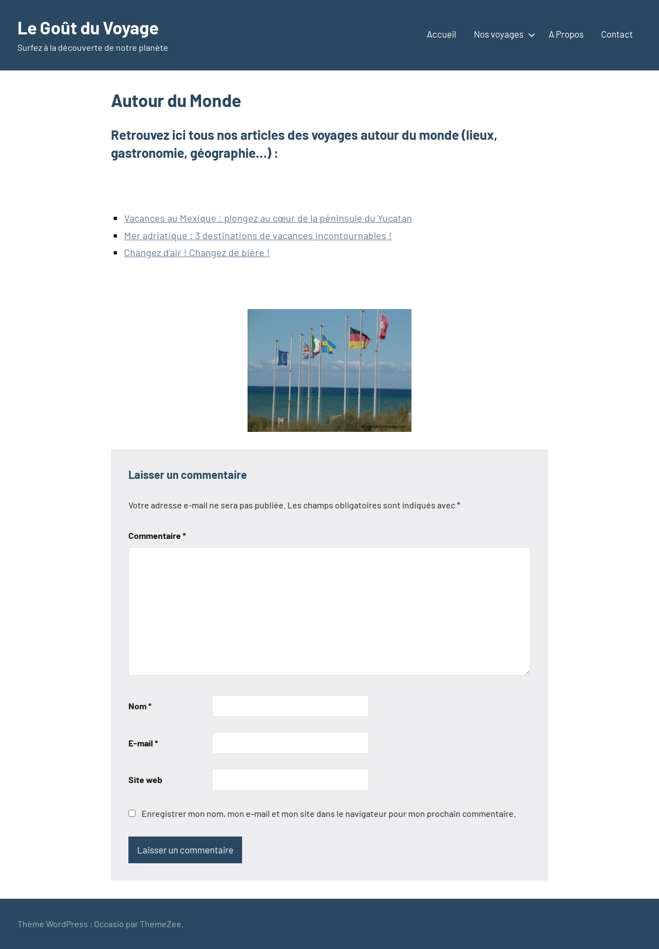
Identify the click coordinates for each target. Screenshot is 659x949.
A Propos (566, 33)
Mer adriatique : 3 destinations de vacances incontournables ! (258, 235)
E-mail (143, 743)
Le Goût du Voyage (87, 27)
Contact (617, 33)
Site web (145, 779)
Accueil (441, 33)
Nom (139, 706)
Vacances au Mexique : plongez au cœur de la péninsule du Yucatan (268, 218)
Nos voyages (502, 33)
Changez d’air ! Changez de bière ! (197, 252)
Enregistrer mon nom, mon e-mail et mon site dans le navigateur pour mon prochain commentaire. (329, 813)
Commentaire (157, 535)
